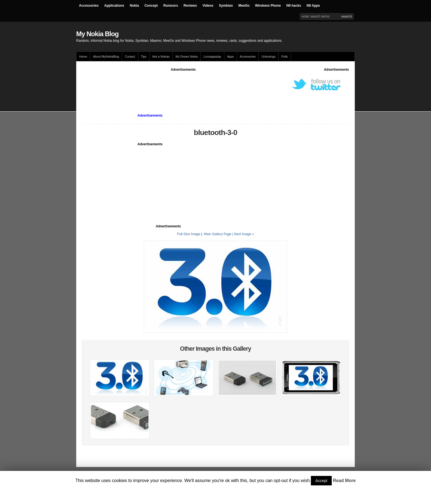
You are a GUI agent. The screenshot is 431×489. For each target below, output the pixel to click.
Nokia (134, 6)
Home (83, 56)
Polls (284, 56)
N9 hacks (293, 6)
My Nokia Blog (97, 34)
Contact (130, 56)
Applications (114, 6)
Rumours (170, 6)
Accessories (89, 6)
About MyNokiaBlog (106, 56)
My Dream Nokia (186, 56)
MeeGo (243, 6)
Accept (321, 480)
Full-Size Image (188, 234)
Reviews (190, 6)
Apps (230, 56)
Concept (151, 6)
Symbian (226, 6)
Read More (344, 480)
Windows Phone (268, 6)
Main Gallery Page (217, 234)
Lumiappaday (212, 56)
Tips (144, 56)
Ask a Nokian (161, 56)
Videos (207, 6)
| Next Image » (243, 234)
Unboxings (268, 56)
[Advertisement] (183, 84)
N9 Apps (313, 6)
